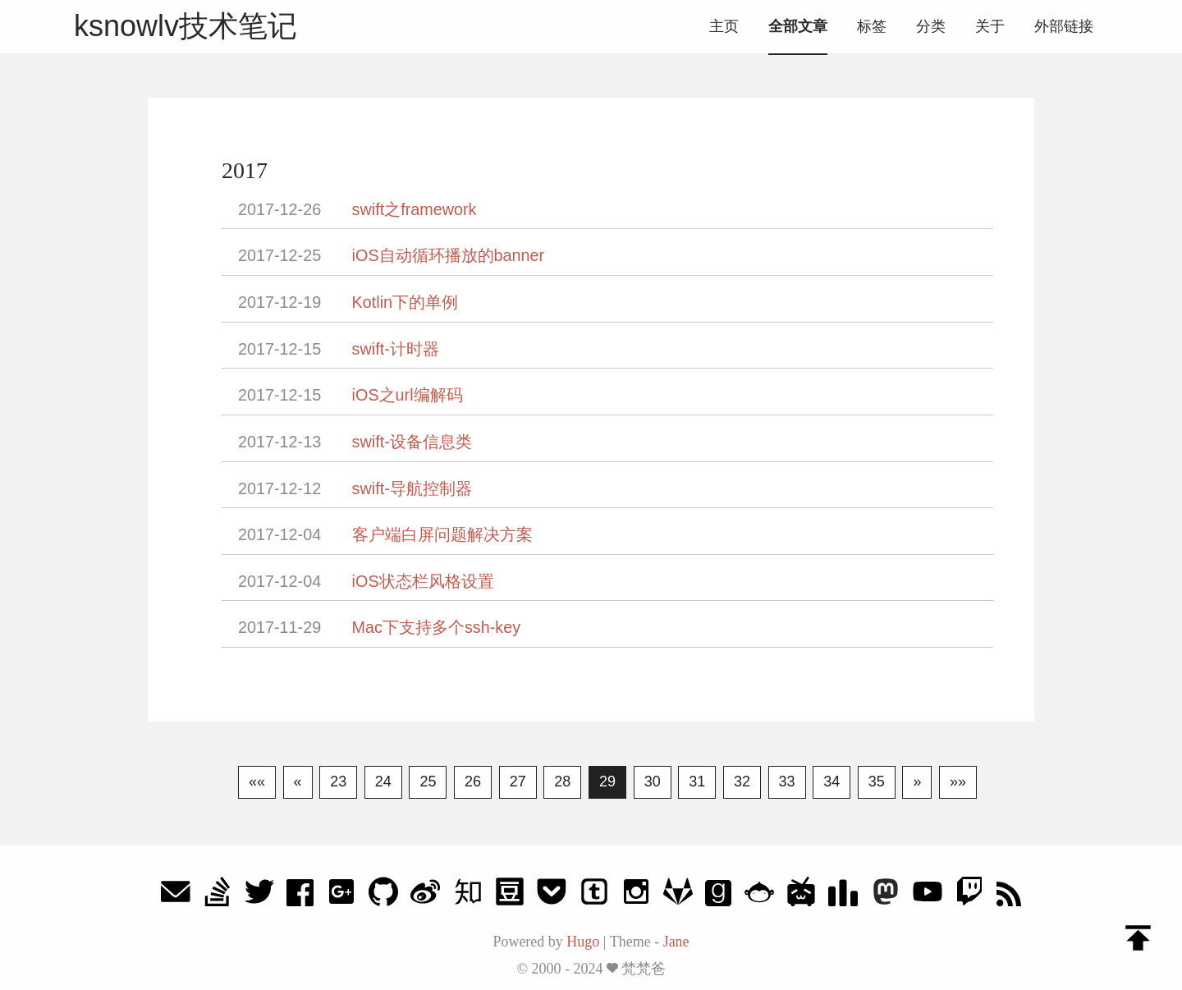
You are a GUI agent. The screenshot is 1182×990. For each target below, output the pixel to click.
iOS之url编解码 (407, 395)
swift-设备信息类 (412, 442)
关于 (990, 26)
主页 (724, 26)
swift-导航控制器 (412, 488)
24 (383, 781)
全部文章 (797, 26)
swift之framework (414, 209)
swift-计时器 (395, 349)
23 (338, 781)
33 (787, 781)
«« (257, 781)
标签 (871, 26)
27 (518, 781)
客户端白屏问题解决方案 (442, 534)
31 (697, 781)
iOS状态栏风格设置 (423, 581)
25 (427, 781)
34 (831, 781)
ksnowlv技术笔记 (185, 26)
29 (607, 781)
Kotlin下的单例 (405, 302)
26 (473, 781)
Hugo (582, 941)
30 (652, 781)
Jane (676, 941)
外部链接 (1063, 26)
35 (876, 781)
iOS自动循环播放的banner (448, 255)
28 (562, 781)
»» (958, 781)
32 (742, 781)
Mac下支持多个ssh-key (436, 627)
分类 (931, 26)
